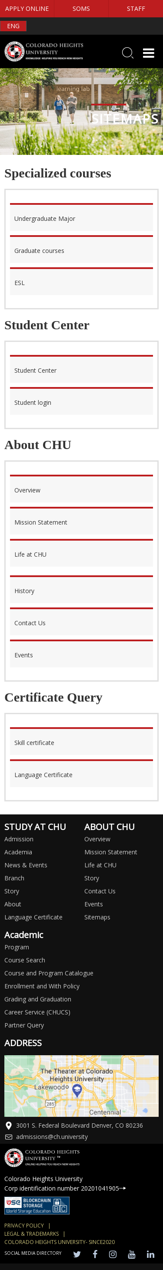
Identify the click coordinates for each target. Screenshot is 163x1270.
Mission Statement (110, 852)
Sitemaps (97, 917)
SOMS (81, 8)
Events (93, 904)
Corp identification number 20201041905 (65, 1188)
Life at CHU (100, 865)
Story (11, 891)
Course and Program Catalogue (48, 973)
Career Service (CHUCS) (37, 1012)
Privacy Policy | (27, 1225)
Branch (14, 878)
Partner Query (24, 1025)
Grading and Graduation (37, 999)
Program (16, 947)
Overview (97, 839)
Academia (18, 852)
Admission (18, 839)
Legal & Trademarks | (35, 1233)
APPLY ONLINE (27, 8)
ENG (13, 26)
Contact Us (100, 891)
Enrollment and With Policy (42, 986)
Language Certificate (33, 917)
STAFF (136, 8)
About (12, 904)
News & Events (25, 865)
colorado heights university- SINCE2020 (59, 1242)
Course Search (24, 960)
